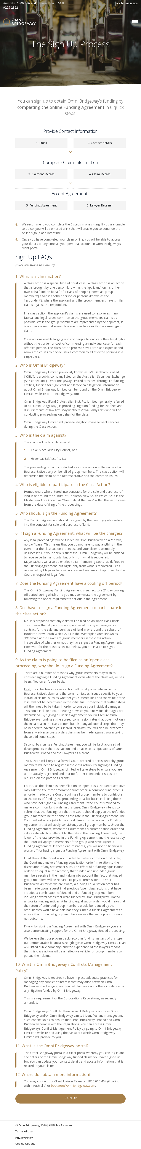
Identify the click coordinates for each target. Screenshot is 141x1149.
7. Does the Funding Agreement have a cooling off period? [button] (68, 583)
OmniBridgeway (29, 1125)
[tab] (70, 276)
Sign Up (71, 1098)
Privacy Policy (24, 1138)
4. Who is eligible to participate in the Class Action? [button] (62, 484)
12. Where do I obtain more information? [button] (53, 1074)
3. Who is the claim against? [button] (40, 435)
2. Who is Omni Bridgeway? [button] (40, 365)
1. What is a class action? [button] (38, 276)
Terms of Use (24, 1131)
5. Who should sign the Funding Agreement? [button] (56, 513)
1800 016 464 (26, 3)
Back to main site (125, 3)
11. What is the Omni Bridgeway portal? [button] (51, 1045)
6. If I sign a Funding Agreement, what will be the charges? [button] (69, 533)
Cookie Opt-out (25, 1144)
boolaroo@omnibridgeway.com (73, 1085)
